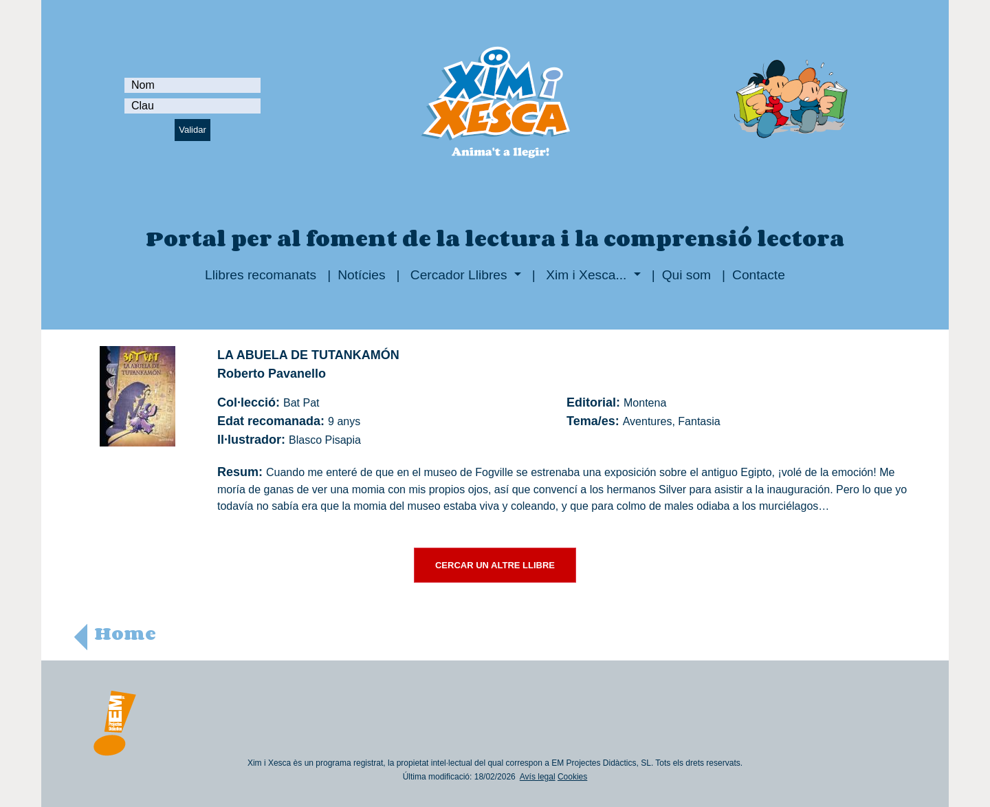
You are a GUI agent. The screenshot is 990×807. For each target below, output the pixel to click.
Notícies (361, 275)
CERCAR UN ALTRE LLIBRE (495, 565)
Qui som (686, 275)
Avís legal (538, 777)
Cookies (572, 777)
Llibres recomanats (260, 275)
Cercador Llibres (459, 275)
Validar (192, 130)
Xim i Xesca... (586, 275)
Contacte (758, 275)
